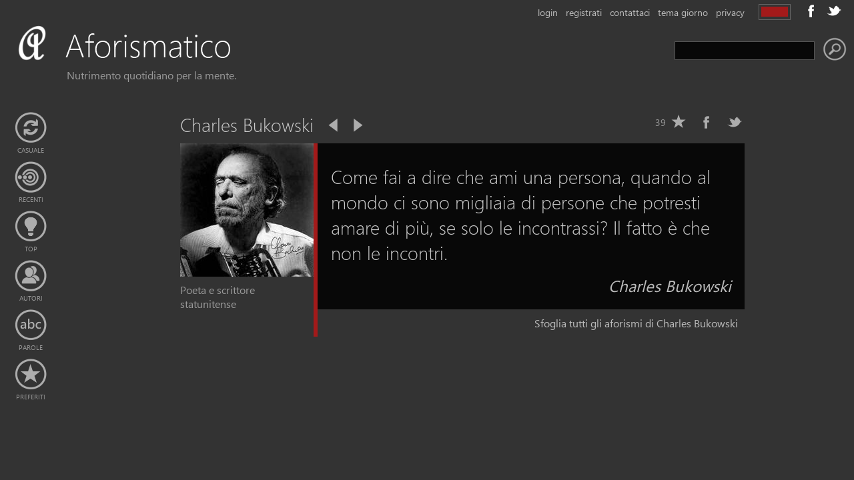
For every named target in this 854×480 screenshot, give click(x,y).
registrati (584, 12)
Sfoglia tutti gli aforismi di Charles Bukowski (636, 323)
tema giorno (683, 12)
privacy (730, 12)
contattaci (630, 12)
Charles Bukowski (669, 285)
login (548, 12)
